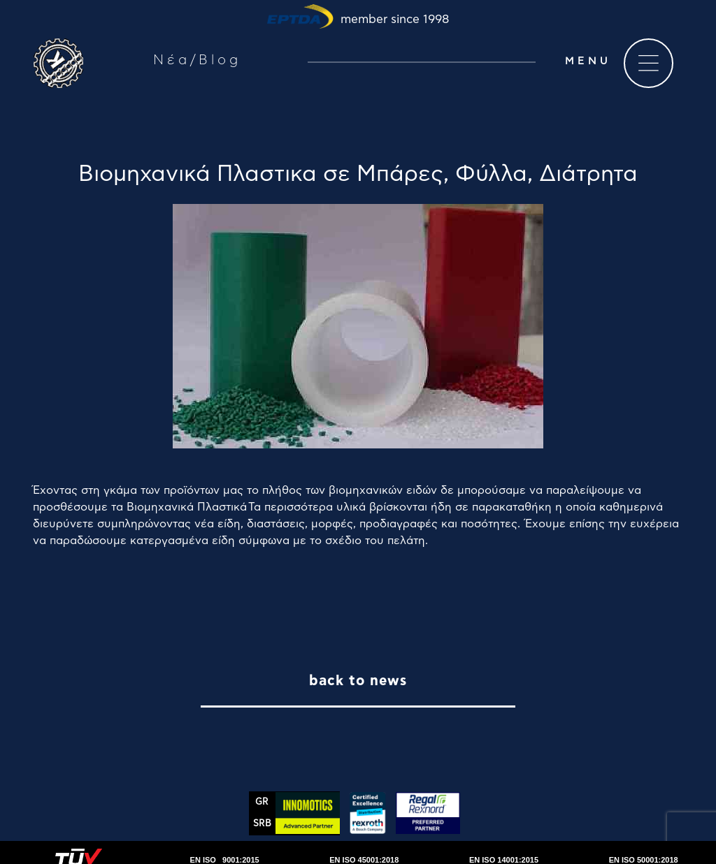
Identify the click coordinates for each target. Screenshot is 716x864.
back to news (358, 681)
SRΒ (262, 823)
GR (261, 802)
